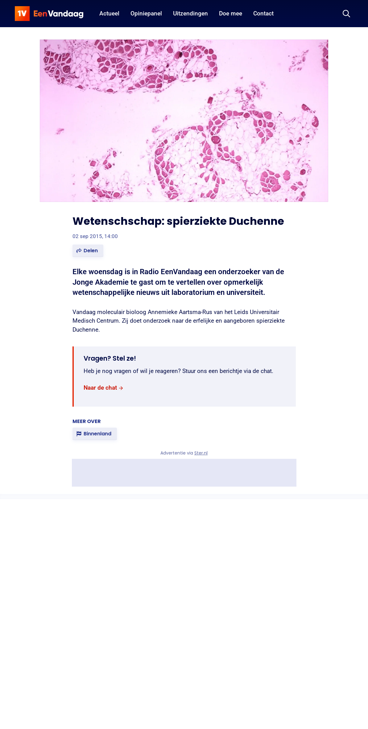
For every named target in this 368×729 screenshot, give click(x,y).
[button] (87, 251)
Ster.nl (201, 453)
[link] (104, 388)
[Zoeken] (346, 13)
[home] (49, 13)
